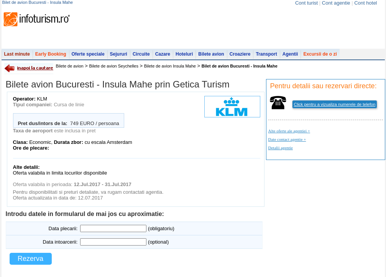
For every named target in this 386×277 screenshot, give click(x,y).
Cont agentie (336, 3)
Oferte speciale (88, 54)
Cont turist (306, 3)
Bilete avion (211, 54)
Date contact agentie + (287, 139)
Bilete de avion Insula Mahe (170, 66)
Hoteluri (184, 54)
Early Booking (50, 54)
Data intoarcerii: (60, 242)
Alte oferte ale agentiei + (289, 131)
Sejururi (118, 54)
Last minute (17, 54)
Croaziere (240, 54)
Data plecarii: (63, 228)
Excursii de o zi (320, 54)
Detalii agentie (280, 147)
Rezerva (30, 258)
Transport (266, 54)
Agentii (290, 54)
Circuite (141, 54)
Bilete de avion (70, 66)
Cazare (162, 54)
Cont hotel (365, 3)
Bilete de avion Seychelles (113, 66)
